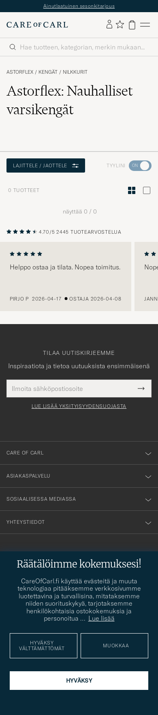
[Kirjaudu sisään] (109, 25)
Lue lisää (101, 618)
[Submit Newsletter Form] (141, 388)
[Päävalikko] (145, 24)
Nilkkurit (75, 72)
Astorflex (19, 72)
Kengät (48, 72)
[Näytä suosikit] (119, 25)
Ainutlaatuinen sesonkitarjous (79, 6)
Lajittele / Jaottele (46, 165)
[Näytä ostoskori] (132, 25)
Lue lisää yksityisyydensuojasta (79, 406)
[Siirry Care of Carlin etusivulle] (37, 24)
